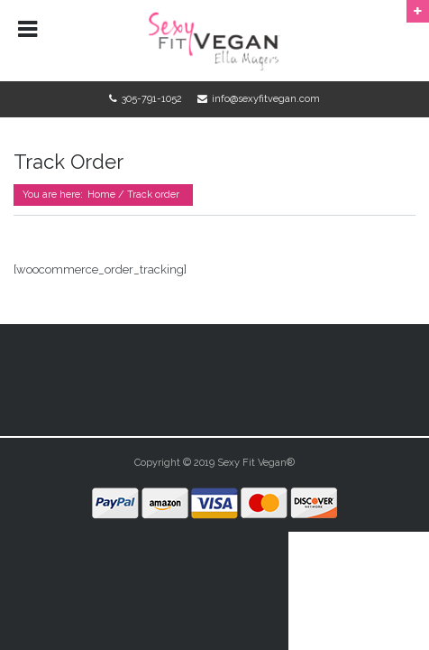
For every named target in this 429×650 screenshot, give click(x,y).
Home (101, 194)
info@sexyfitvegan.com (266, 99)
